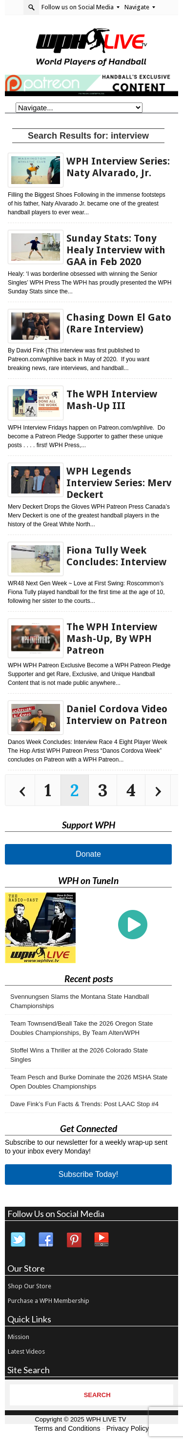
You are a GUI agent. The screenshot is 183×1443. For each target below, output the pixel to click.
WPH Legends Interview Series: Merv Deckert (119, 482)
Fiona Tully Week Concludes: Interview (116, 556)
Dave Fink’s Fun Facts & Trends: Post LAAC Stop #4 (84, 1104)
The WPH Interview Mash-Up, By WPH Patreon (111, 638)
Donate (88, 854)
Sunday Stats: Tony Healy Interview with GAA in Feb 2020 (115, 250)
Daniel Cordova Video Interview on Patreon (116, 714)
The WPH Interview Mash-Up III (111, 400)
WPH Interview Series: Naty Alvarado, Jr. (118, 167)
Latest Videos (26, 1351)
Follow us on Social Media (80, 7)
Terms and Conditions (67, 1428)
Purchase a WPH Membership (48, 1300)
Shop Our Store (29, 1286)
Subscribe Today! (88, 1174)
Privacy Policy (127, 1428)
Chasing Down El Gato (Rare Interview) (118, 323)
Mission (18, 1336)
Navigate (139, 7)
